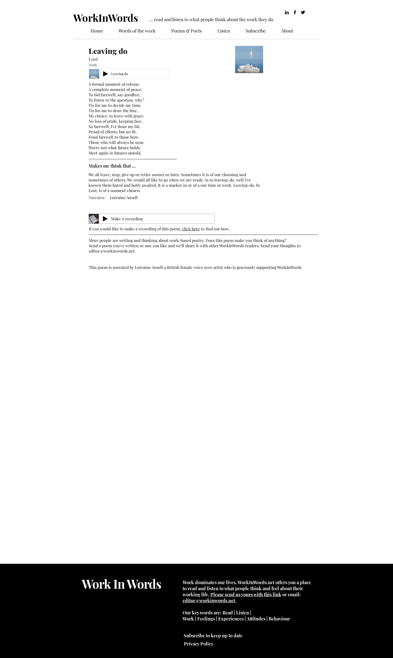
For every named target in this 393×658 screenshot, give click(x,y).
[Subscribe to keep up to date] (213, 636)
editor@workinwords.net (112, 251)
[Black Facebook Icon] (295, 12)
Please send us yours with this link (245, 594)
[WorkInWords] (106, 18)
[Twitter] (303, 12)
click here (191, 228)
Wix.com (122, 640)
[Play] (105, 73)
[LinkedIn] (287, 12)
